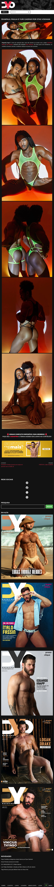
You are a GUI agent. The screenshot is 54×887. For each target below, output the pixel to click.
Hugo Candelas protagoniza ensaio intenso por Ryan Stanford (17, 859)
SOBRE (3, 885)
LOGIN (40, 885)
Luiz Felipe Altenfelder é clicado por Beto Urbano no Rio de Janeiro (18, 867)
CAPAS (17, 885)
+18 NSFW (24, 885)
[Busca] (19, 12)
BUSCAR (49, 506)
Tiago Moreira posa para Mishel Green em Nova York (14, 869)
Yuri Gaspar (9, 44)
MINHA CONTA (32, 885)
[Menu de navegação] (5, 12)
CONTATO (10, 885)
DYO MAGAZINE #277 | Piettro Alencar (11, 864)
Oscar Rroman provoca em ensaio (10, 862)
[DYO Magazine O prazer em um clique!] (8, 5)
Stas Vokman (29, 44)
